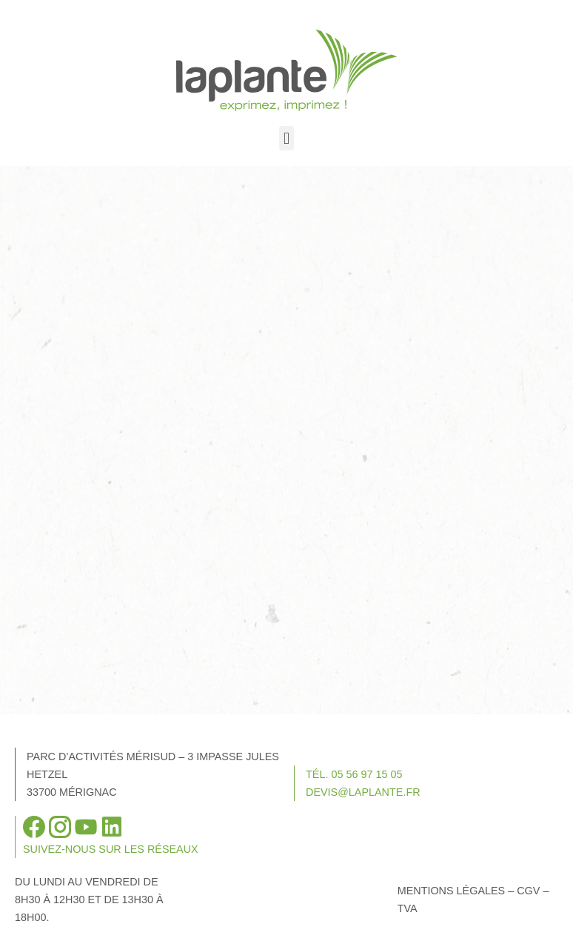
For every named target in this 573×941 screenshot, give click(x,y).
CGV (528, 891)
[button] (286, 138)
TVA (408, 908)
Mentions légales (452, 891)
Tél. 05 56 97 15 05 (354, 774)
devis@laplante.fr (363, 792)
